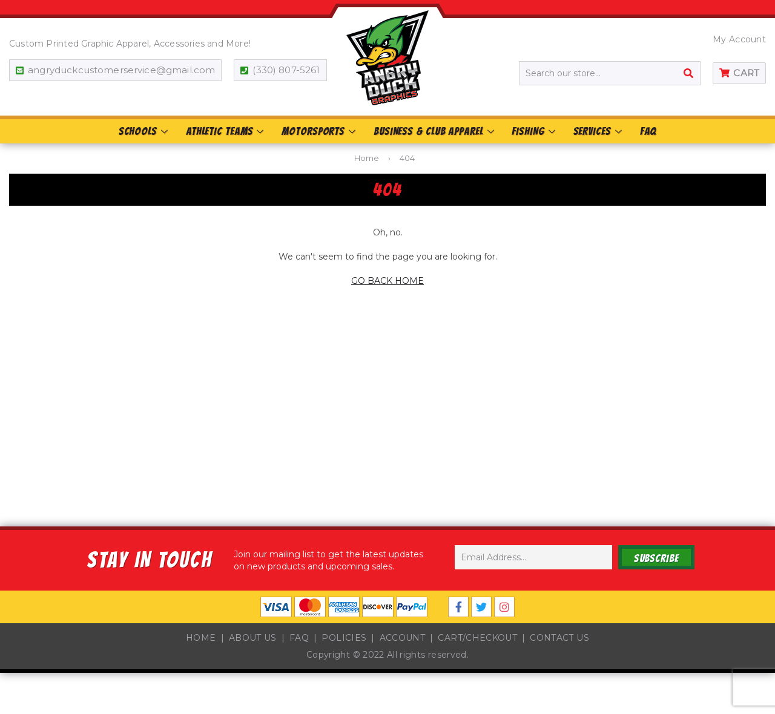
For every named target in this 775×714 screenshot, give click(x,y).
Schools (144, 131)
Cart (746, 73)
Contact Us (559, 637)
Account (402, 637)
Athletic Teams (225, 131)
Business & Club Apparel (435, 131)
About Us (253, 637)
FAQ (648, 131)
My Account (739, 39)
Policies (344, 637)
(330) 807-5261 (286, 70)
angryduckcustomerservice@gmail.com (121, 70)
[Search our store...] (610, 73)
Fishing (534, 131)
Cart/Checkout (477, 637)
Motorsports (319, 131)
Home (366, 158)
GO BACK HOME (387, 280)
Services (598, 131)
